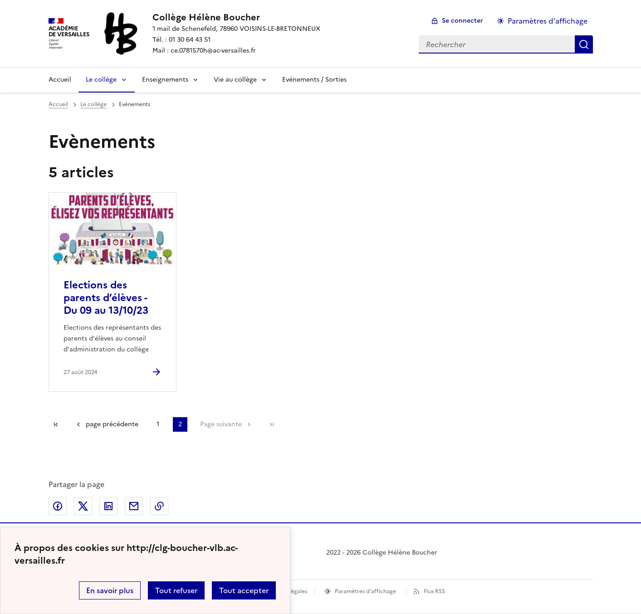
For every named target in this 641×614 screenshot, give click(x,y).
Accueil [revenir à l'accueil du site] (58, 104)
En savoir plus (109, 590)
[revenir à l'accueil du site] (236, 17)
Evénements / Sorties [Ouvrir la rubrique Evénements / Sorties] (314, 79)
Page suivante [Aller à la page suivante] (221, 424)
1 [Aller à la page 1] (158, 424)
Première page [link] (56, 424)
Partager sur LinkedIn (108, 506)
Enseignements (165, 79)
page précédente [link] (112, 424)
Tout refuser (176, 590)
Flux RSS (434, 591)
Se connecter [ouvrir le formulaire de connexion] (462, 20)
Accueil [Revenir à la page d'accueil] (60, 79)
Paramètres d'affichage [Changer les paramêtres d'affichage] (547, 20)
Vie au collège (235, 79)
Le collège (101, 79)
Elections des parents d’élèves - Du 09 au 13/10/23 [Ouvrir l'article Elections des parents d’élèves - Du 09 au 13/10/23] (106, 298)
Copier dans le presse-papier (159, 506)
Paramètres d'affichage (365, 591)
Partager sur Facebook (58, 506)
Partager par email (134, 506)
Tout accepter (244, 590)
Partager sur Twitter (83, 506)
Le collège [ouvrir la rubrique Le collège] (93, 104)
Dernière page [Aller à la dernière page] (271, 424)
